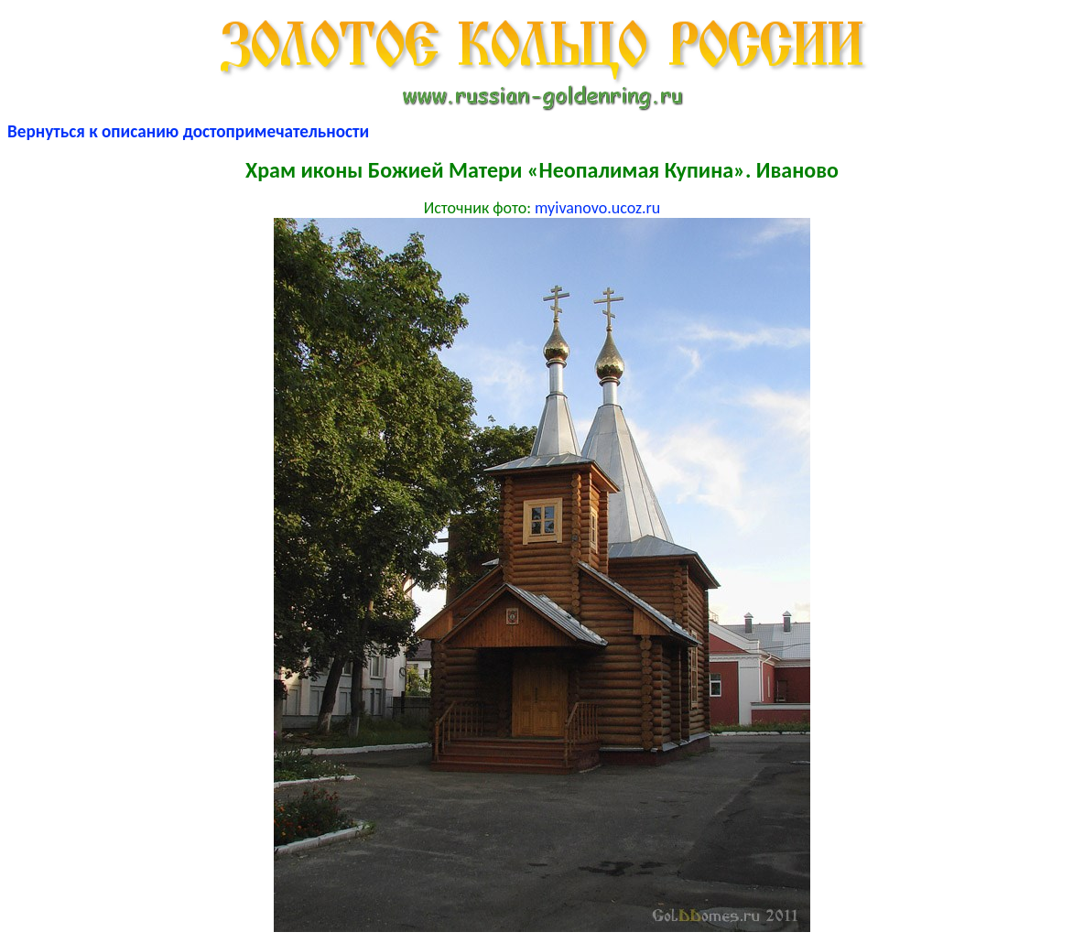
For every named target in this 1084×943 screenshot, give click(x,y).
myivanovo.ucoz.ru (597, 208)
